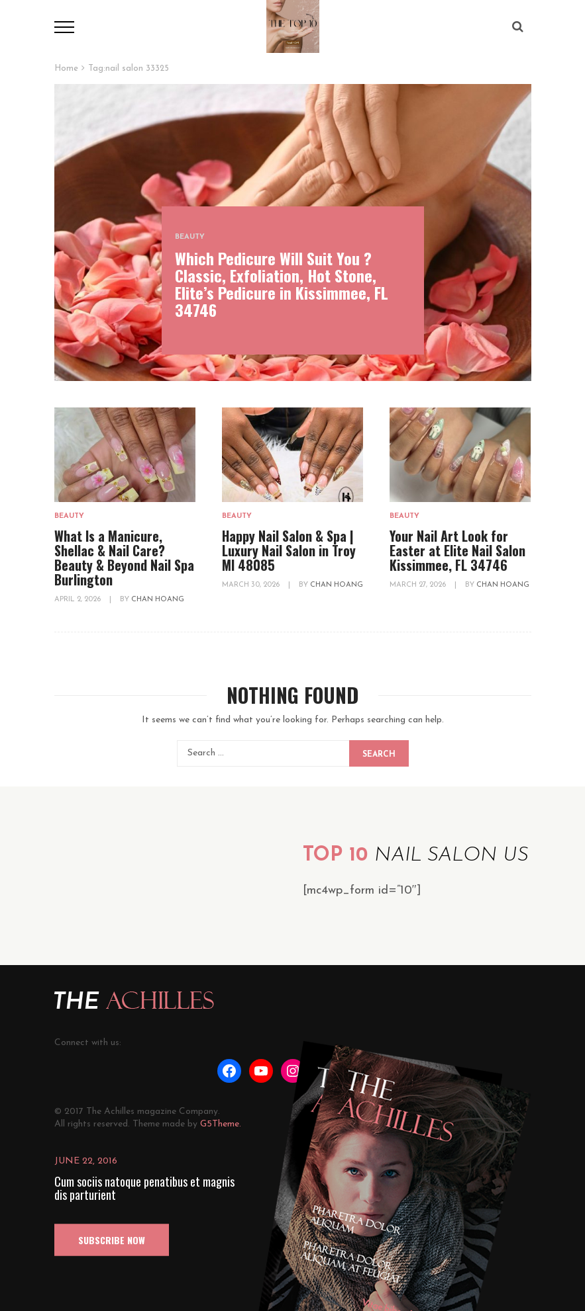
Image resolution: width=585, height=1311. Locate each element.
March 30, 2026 (252, 585)
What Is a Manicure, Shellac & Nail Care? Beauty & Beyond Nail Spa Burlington (124, 557)
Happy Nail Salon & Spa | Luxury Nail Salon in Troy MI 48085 (289, 550)
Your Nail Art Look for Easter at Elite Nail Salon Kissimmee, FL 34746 (457, 550)
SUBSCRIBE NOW (111, 1240)
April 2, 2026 (78, 599)
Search (379, 755)
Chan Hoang (157, 599)
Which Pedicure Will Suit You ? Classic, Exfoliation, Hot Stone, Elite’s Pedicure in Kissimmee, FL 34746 (281, 283)
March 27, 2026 (419, 585)
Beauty (190, 237)
